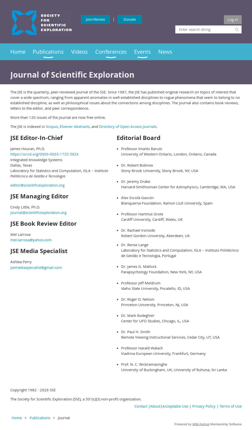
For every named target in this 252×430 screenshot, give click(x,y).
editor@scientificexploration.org (37, 185)
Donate (130, 19)
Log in (233, 19)
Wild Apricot (200, 424)
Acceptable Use (175, 406)
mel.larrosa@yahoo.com (31, 239)
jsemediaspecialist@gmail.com (36, 267)
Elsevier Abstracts (75, 126)
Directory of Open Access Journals (128, 126)
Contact (140, 406)
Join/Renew (95, 19)
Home (17, 417)
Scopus (52, 126)
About (155, 406)
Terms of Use (231, 406)
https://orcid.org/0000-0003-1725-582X (44, 154)
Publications (40, 417)
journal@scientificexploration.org (38, 212)
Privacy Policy (204, 406)
